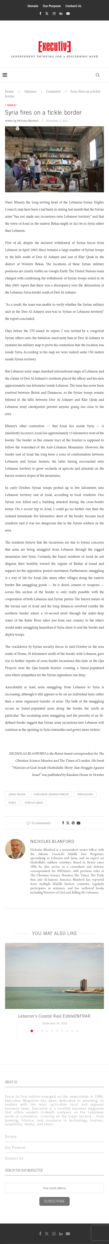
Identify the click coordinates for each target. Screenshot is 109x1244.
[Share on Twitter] (68, 822)
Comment (53, 91)
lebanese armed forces (51, 794)
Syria (12, 802)
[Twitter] (46, 13)
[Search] (97, 75)
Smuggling (85, 794)
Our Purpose (52, 6)
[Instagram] (54, 13)
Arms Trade (16, 794)
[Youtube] (68, 13)
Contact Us (73, 6)
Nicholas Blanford (27, 120)
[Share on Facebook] (63, 822)
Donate (33, 6)
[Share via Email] (78, 822)
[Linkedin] (61, 13)
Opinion (30, 91)
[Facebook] (40, 13)
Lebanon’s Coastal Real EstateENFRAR (54, 1016)
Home (9, 91)
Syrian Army (34, 802)
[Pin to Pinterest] (73, 822)
